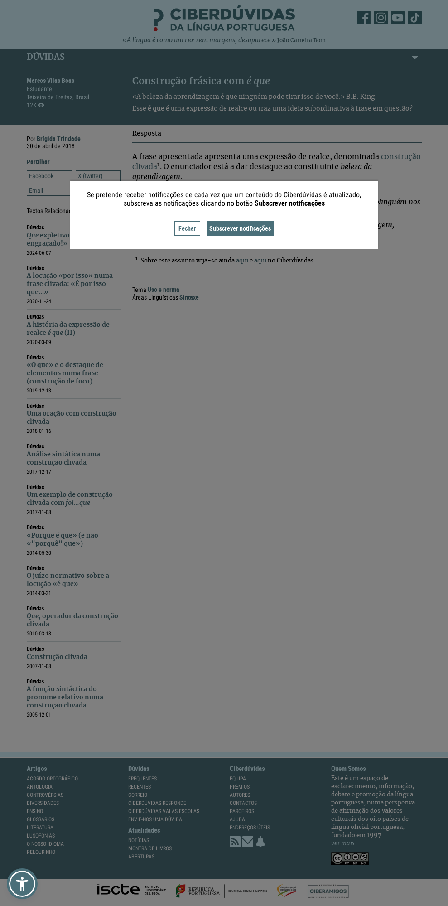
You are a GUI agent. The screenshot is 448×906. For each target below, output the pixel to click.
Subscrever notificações (240, 228)
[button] (22, 884)
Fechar (187, 228)
